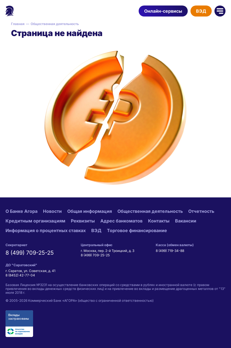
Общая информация (89, 211)
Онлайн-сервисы (163, 11)
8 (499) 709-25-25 (30, 252)
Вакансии (185, 221)
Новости (52, 211)
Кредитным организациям (35, 221)
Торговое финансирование (137, 230)
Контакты (159, 221)
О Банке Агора (21, 211)
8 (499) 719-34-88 (170, 251)
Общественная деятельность (150, 211)
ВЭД (201, 11)
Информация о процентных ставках (46, 230)
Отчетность (201, 211)
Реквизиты (83, 221)
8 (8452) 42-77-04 (20, 275)
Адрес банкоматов (121, 221)
